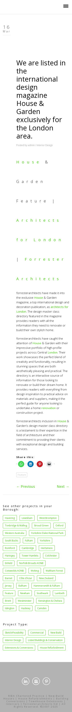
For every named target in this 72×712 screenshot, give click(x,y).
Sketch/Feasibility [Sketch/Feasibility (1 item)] (14, 632)
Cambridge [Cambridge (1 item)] (28, 548)
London (52, 352)
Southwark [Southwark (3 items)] (42, 593)
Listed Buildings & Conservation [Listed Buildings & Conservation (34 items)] (45, 640)
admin (31, 145)
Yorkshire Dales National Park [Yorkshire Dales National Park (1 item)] (47, 533)
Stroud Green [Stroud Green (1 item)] (41, 525)
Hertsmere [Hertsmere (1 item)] (47, 548)
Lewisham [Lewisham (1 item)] (27, 518)
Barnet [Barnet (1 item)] (8, 578)
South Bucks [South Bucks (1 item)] (11, 540)
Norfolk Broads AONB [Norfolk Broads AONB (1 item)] (31, 563)
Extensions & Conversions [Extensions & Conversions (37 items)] (19, 647)
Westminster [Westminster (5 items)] (24, 600)
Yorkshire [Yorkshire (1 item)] (45, 540)
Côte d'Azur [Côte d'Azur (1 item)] (25, 578)
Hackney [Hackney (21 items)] (25, 608)
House (28, 162)
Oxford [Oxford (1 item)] (59, 525)
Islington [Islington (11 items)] (9, 608)
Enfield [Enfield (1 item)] (8, 563)
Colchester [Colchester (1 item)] (51, 555)
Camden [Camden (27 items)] (41, 608)
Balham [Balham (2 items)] (22, 585)
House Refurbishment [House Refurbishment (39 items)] (52, 647)
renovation (48, 408)
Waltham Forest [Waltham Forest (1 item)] (54, 570)
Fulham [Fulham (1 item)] (29, 540)
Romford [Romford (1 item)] (10, 548)
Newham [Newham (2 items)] (25, 593)
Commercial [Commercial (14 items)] (37, 632)
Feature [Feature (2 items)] (9, 593)
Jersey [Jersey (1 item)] (8, 585)
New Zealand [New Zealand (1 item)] (46, 578)
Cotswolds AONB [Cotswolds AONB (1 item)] (14, 570)
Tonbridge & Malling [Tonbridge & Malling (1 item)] (16, 525)
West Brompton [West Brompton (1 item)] (48, 518)
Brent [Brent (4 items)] (8, 600)
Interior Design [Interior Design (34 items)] (13, 640)
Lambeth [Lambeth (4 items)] (60, 593)
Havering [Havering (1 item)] (10, 518)
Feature (22, 474)
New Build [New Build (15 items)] (55, 632)
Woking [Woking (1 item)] (35, 570)
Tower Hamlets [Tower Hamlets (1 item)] (30, 555)
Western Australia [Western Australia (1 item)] (14, 533)
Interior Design (45, 145)
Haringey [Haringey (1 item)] (10, 555)
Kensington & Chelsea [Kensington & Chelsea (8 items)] (50, 600)
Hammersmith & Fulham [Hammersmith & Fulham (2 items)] (47, 585)
